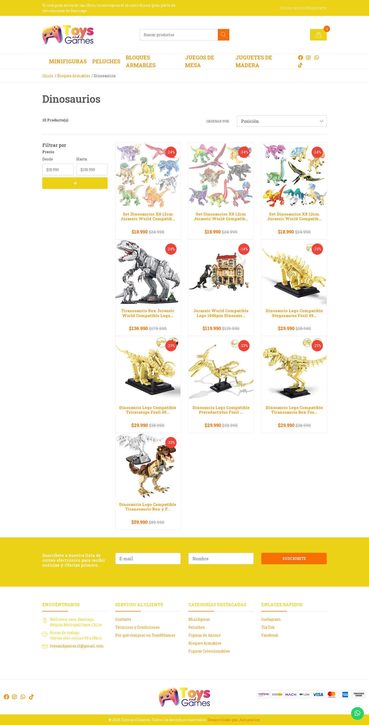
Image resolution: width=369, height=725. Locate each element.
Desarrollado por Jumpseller (234, 719)
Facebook (269, 635)
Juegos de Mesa (199, 61)
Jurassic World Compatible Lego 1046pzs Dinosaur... (221, 313)
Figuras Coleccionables (209, 651)
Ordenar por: (217, 121)
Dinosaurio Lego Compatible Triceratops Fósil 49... (147, 410)
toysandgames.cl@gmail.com (77, 646)
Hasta (81, 159)
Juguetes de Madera (253, 61)
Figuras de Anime (204, 635)
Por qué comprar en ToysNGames (145, 635)
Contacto (123, 619)
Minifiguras (68, 61)
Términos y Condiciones (137, 627)
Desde (47, 159)
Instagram (271, 619)
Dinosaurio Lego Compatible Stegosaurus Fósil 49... (294, 313)
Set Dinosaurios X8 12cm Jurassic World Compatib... (147, 216)
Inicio (47, 75)
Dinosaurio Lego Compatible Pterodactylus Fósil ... (221, 410)
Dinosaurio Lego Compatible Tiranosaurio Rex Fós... (294, 410)
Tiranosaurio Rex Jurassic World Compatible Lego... (147, 313)
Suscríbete (294, 558)
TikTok (268, 627)
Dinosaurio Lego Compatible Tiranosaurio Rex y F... (147, 507)
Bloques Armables (141, 61)
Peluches (106, 61)
